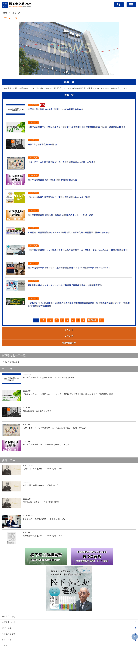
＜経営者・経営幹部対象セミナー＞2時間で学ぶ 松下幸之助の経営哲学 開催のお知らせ (77, 231)
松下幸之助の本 (8, 603)
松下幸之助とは (8, 597)
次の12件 (92, 319)
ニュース (6, 632)
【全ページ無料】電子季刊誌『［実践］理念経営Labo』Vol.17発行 (65, 195)
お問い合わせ (7, 638)
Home (4, 13)
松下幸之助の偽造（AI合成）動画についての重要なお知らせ (61, 107)
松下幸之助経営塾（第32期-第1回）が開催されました (57, 178)
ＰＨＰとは (6, 621)
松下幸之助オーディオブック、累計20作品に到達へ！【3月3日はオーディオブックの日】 (78, 266)
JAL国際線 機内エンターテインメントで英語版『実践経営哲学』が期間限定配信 (73, 283)
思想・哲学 (6, 609)
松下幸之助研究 (8, 615)
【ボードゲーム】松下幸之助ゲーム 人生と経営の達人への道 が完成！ (69, 160)
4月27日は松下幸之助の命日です (45, 143)
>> (101, 319)
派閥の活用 (11, 343)
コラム (5, 626)
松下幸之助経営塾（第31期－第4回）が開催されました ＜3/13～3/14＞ (68, 213)
